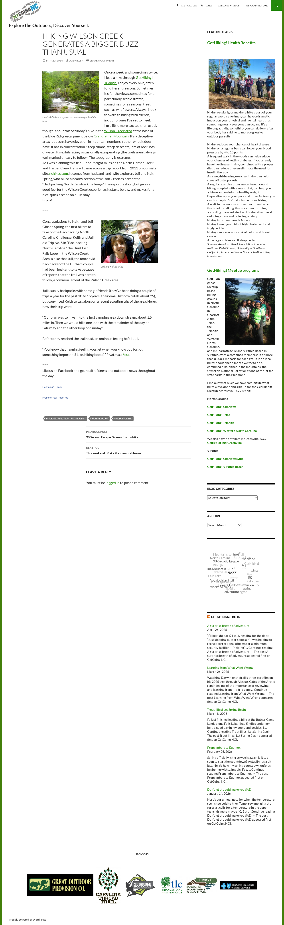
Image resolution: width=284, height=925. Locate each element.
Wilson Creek (123, 418)
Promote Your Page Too (55, 397)
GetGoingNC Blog (225, 617)
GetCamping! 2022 (257, 5)
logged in (112, 482)
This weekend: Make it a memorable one (138, 450)
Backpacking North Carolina (65, 418)
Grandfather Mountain (111, 136)
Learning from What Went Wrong (230, 667)
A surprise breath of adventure (228, 625)
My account (189, 5)
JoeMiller (76, 60)
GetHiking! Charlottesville (225, 459)
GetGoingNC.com (52, 387)
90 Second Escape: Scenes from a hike (138, 434)
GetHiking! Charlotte (221, 407)
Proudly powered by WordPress (27, 919)
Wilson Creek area (118, 131)
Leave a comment (102, 60)
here (126, 354)
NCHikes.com (100, 418)
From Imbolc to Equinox (224, 747)
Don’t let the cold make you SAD (229, 789)
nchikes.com (58, 173)
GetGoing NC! (25, 13)
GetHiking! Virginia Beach (225, 466)
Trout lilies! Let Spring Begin (226, 709)
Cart (209, 5)
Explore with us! (229, 5)
